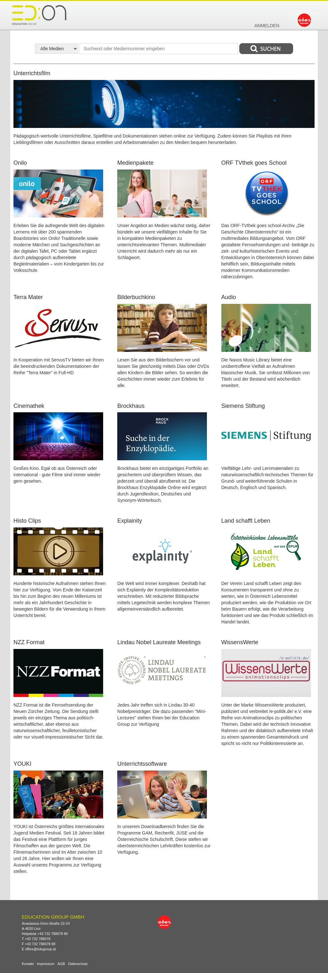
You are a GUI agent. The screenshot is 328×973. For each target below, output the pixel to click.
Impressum (45, 964)
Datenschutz (78, 964)
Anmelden (266, 25)
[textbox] (158, 48)
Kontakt (28, 964)
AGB (61, 964)
